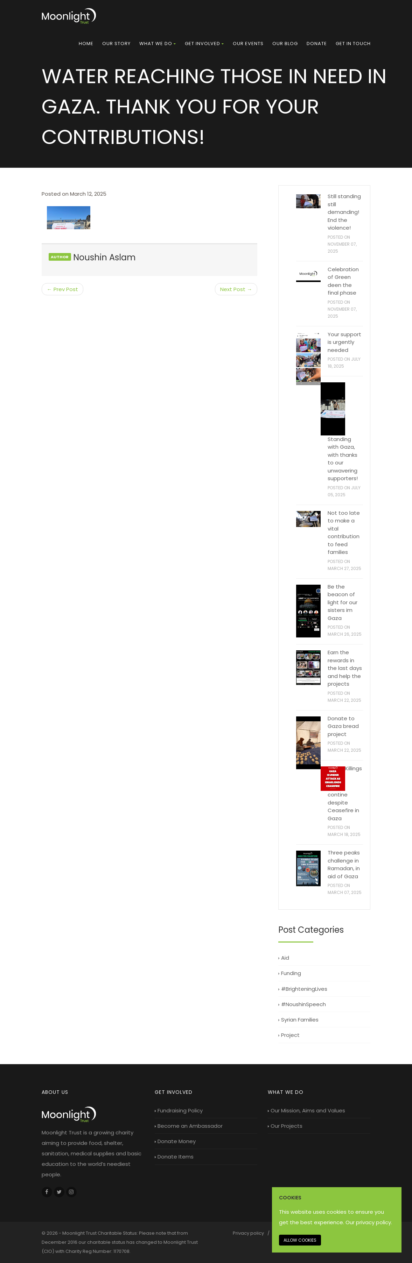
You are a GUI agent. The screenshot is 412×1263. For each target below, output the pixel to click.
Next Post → (236, 289)
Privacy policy (248, 1233)
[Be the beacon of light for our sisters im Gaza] (308, 611)
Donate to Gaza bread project (343, 726)
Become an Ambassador (189, 1126)
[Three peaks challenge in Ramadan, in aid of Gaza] (308, 868)
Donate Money (175, 1141)
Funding (289, 973)
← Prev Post (62, 289)
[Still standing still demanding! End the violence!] (308, 201)
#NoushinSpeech (302, 1004)
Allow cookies (300, 1240)
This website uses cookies (313, 1211)
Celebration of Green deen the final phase (343, 281)
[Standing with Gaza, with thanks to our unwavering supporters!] (333, 408)
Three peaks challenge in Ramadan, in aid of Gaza (344, 864)
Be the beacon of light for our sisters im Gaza (342, 602)
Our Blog (285, 43)
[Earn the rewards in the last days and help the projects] (308, 667)
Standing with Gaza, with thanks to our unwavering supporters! (343, 458)
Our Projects (285, 1126)
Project (289, 1035)
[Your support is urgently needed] (308, 358)
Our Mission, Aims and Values (306, 1110)
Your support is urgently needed (344, 342)
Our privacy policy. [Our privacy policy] (368, 1222)
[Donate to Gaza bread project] (308, 743)
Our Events (248, 43)
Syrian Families (298, 1019)
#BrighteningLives (302, 989)
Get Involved (204, 43)
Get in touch (353, 43)
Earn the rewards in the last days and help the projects (345, 668)
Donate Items (174, 1156)
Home (86, 43)
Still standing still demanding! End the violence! (344, 212)
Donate (317, 43)
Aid (283, 957)
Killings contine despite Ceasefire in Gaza (345, 793)
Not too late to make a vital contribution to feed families (344, 532)
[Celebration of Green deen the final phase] (308, 274)
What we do (157, 43)
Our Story (116, 43)
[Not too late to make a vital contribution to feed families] (308, 519)
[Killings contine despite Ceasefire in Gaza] (333, 778)
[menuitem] (86, 43)
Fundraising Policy (179, 1110)
